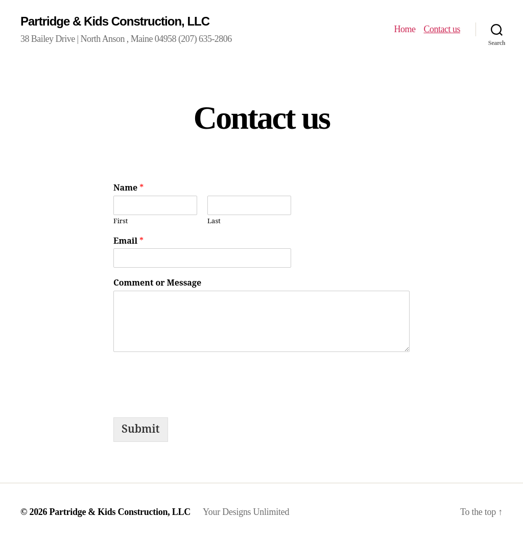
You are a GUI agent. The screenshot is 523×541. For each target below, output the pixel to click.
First (120, 221)
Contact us (441, 29)
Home (404, 29)
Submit (141, 429)
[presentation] (191, 382)
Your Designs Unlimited (246, 512)
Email (128, 241)
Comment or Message (157, 283)
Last (214, 221)
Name (128, 188)
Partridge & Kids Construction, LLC (114, 21)
